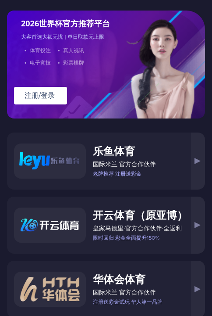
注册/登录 (40, 95)
